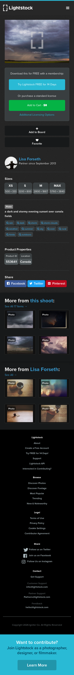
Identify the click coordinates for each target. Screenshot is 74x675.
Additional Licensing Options (37, 115)
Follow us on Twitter (40, 549)
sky (40, 228)
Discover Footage (37, 488)
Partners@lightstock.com (37, 597)
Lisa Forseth (30, 159)
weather (12, 228)
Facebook (15, 283)
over (51, 228)
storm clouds (49, 223)
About (37, 443)
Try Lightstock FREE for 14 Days (37, 84)
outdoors (25, 234)
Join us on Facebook (40, 555)
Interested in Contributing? (37, 468)
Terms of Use (37, 518)
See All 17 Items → (16, 306)
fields (10, 234)
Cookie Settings (37, 528)
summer (27, 228)
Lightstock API (37, 463)
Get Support (37, 576)
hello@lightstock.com (37, 607)
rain (9, 223)
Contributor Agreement (37, 533)
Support (37, 458)
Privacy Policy (37, 523)
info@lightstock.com (37, 586)
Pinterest (56, 283)
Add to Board (37, 130)
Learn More (37, 665)
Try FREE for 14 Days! (37, 453)
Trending (37, 498)
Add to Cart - (37, 105)
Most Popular (37, 493)
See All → (11, 375)
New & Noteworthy (37, 503)
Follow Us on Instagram (39, 561)
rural (62, 228)
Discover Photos (37, 483)
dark (20, 223)
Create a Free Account (37, 448)
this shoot (41, 300)
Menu (68, 8)
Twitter (36, 283)
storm (32, 223)
